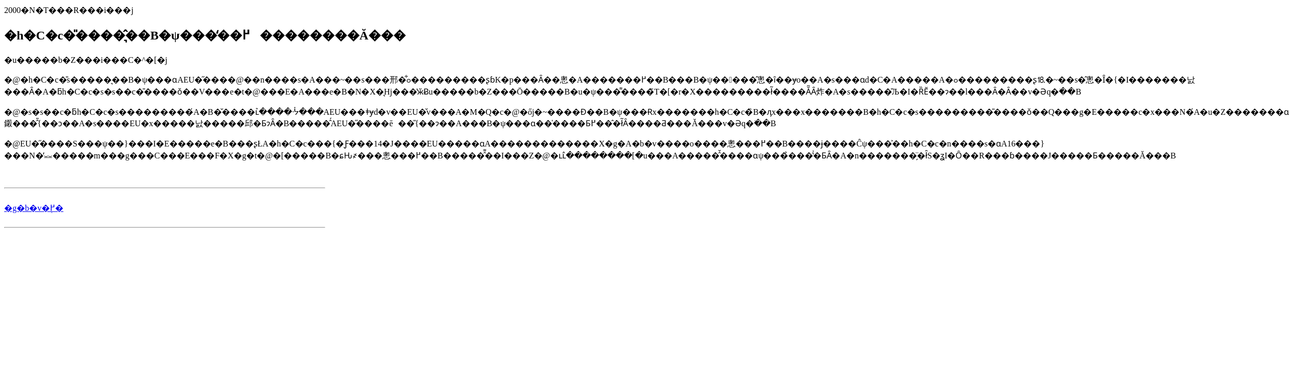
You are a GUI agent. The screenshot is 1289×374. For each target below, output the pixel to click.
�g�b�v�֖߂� (33, 208)
